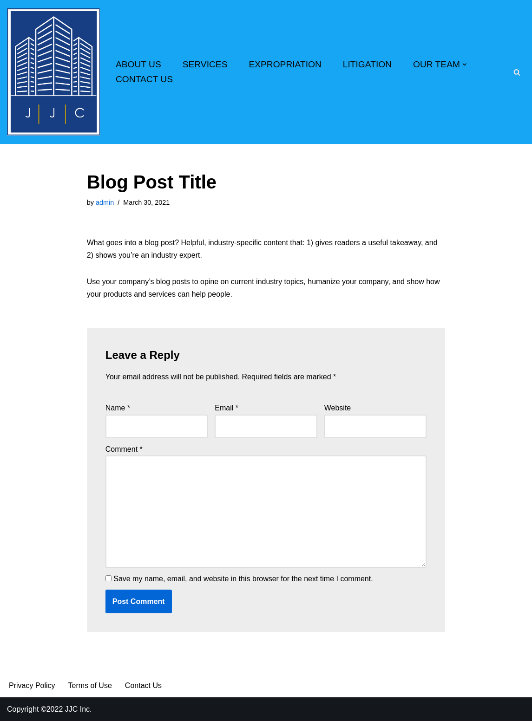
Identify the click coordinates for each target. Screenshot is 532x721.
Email (226, 408)
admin (105, 202)
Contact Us (143, 685)
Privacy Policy (32, 685)
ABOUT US (138, 64)
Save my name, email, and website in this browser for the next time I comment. (243, 579)
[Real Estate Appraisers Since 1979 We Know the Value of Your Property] (53, 72)
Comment (124, 449)
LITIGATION (367, 64)
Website (337, 408)
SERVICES (205, 64)
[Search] (516, 72)
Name (117, 408)
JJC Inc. (77, 709)
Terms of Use (90, 685)
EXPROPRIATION (285, 64)
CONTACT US (144, 79)
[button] (464, 64)
